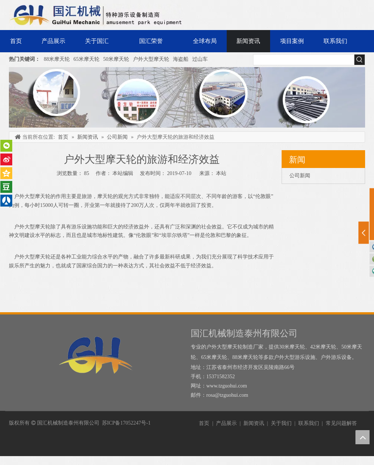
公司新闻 (299, 175)
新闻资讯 (253, 423)
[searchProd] (303, 60)
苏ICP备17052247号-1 (126, 423)
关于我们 (281, 423)
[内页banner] (187, 97)
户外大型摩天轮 (151, 59)
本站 (221, 173)
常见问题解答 (341, 423)
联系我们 (308, 423)
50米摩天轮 (116, 59)
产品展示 (226, 423)
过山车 (200, 59)
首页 (204, 423)
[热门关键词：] (359, 60)
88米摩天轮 (57, 59)
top (362, 437)
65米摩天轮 (86, 59)
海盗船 (180, 59)
